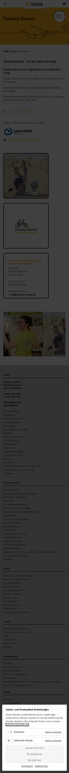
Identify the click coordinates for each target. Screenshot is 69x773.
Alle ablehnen (34, 760)
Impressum (27, 766)
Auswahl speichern (34, 748)
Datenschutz (41, 766)
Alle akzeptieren (34, 754)
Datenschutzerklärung (17, 725)
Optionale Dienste (23, 740)
